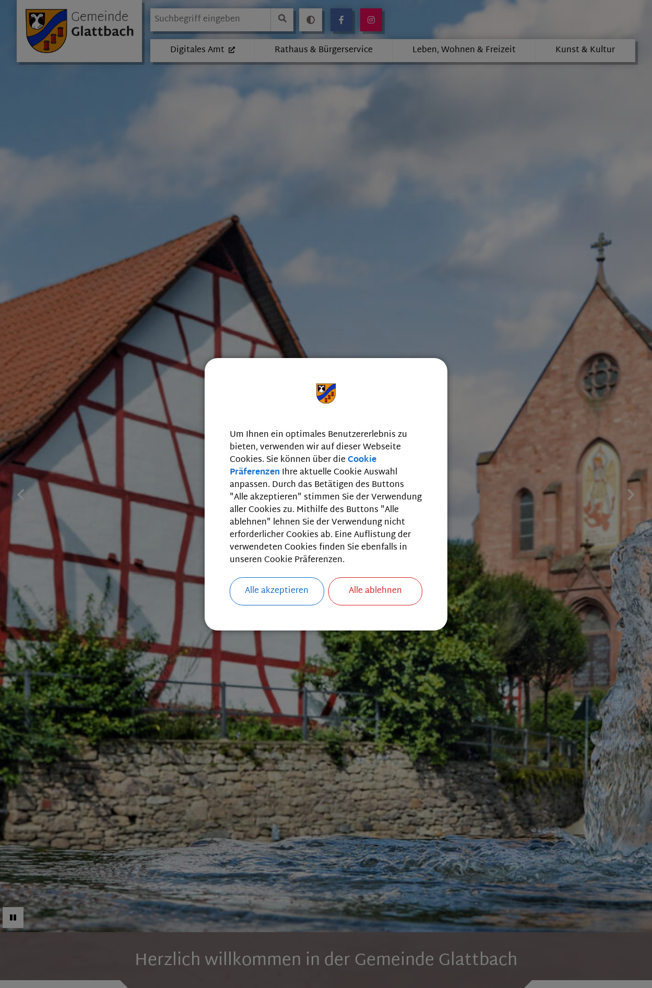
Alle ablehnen (375, 591)
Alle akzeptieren (277, 591)
